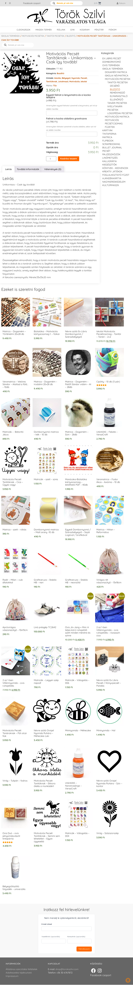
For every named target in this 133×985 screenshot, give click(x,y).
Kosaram (84, 29)
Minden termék (43, 29)
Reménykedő (117, 92)
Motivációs (74, 81)
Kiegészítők (109, 164)
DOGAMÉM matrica (116, 72)
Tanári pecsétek (117, 103)
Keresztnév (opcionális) (76, 937)
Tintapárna (109, 133)
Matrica (107, 137)
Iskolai (84, 81)
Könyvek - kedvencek (115, 168)
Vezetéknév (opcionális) (51, 937)
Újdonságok (23, 29)
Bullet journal (112, 147)
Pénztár (99, 29)
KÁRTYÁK (107, 130)
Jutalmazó (63, 81)
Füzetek (110, 126)
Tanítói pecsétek (55, 36)
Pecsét (84, 78)
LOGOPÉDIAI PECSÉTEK (119, 113)
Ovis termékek (111, 65)
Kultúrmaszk (110, 185)
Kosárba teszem (69, 158)
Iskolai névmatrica (116, 75)
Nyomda (75, 78)
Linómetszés (110, 157)
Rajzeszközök (111, 154)
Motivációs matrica (117, 116)
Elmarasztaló (119, 96)
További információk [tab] (28, 169)
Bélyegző (66, 78)
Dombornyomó (111, 61)
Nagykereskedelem (113, 181)
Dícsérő (115, 85)
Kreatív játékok (112, 171)
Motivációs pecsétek (33, 36)
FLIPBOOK (107, 140)
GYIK (72, 29)
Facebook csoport (31, 3)
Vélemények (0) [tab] (52, 169)
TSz (55, 85)
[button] (39, 56)
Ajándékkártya (111, 178)
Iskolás (57, 78)
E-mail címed (47, 924)
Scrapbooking (111, 144)
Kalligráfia (109, 161)
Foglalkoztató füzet (115, 174)
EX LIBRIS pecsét (111, 58)
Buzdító (70, 36)
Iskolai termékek (10, 36)
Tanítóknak (51, 81)
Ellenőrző (116, 99)
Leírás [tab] (8, 169)
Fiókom (112, 29)
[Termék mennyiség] (51, 158)
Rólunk (61, 29)
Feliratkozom (84, 949)
